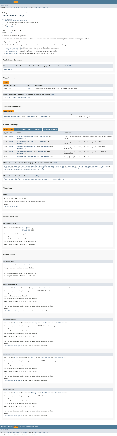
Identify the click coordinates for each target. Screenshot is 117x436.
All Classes (4, 5)
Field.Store (8, 69)
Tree (23, 2)
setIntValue (31, 168)
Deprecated (30, 2)
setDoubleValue (9, 168)
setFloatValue (21, 168)
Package (10, 2)
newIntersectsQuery (23, 146)
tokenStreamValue (30, 169)
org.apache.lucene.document (17, 13)
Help (36, 2)
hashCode (34, 179)
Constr (18, 7)
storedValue (101, 168)
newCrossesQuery (21, 141)
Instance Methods (34, 129)
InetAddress (31, 116)
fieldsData (7, 97)
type (29, 97)
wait (54, 179)
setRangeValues (21, 156)
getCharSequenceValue (29, 166)
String (19, 116)
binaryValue (8, 166)
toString (40, 169)
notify (40, 179)
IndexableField (7, 27)
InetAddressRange (10, 116)
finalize (18, 179)
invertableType (44, 166)
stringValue (8, 169)
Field (13, 7)
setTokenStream (89, 168)
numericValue (60, 166)
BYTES (29, 88)
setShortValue (66, 168)
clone (5, 179)
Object (39, 176)
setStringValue (77, 168)
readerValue (71, 166)
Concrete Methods (50, 129)
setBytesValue (82, 166)
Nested (9, 7)
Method (24, 7)
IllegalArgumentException (13, 311)
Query (11, 136)
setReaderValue (53, 168)
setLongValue (42, 168)
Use (20, 2)
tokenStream (21, 97)
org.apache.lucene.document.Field (16, 20)
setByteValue (104, 166)
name (14, 97)
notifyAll (47, 179)
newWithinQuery (21, 151)
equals (11, 179)
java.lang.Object (7, 19)
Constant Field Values (11, 206)
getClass (26, 179)
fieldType (17, 166)
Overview (3, 2)
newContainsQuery (22, 136)
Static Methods (20, 129)
